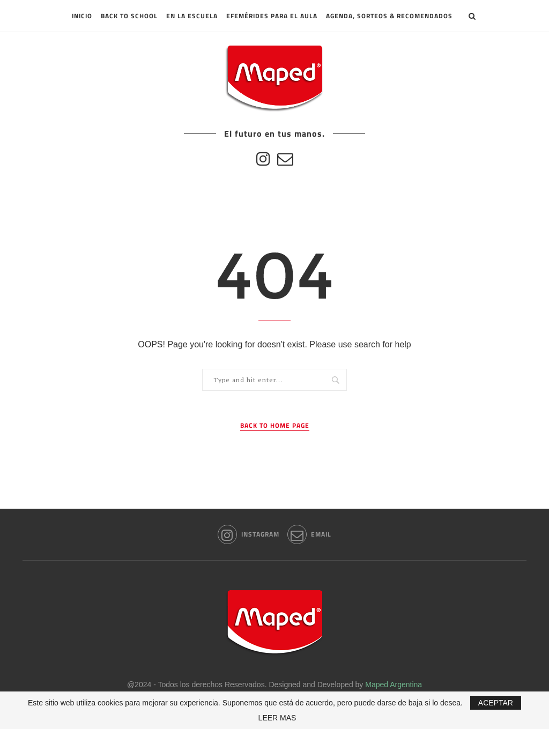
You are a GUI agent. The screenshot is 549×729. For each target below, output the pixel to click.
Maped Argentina (393, 684)
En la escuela (192, 16)
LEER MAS (277, 717)
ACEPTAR (495, 702)
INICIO (82, 16)
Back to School (129, 16)
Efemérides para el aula (271, 16)
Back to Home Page (274, 425)
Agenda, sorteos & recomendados (389, 16)
